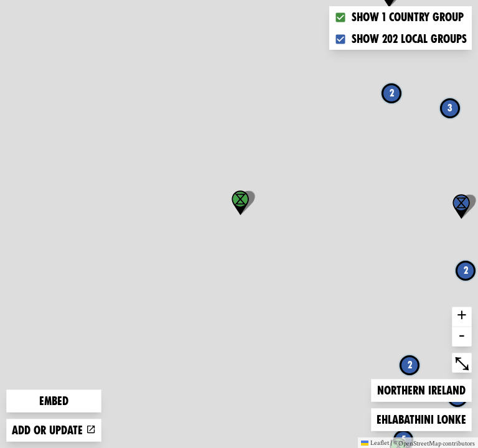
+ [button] (462, 317)
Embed (53, 401)
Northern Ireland (421, 389)
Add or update (54, 430)
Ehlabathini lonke (421, 418)
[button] (461, 206)
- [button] (462, 337)
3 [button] (450, 108)
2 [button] (392, 93)
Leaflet (375, 442)
